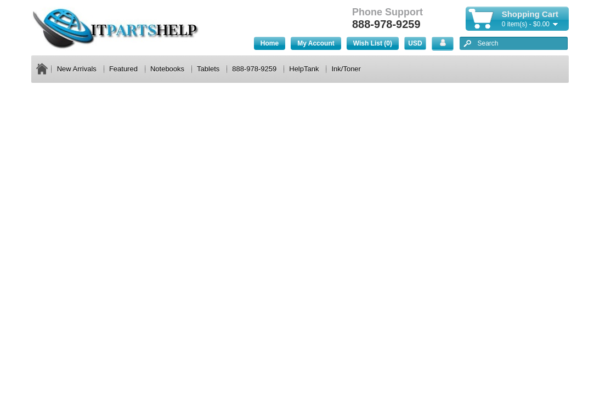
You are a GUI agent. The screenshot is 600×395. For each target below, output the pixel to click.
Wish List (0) (372, 43)
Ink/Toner (345, 69)
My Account (316, 43)
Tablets (208, 69)
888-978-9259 (254, 69)
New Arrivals (77, 69)
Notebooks (167, 69)
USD (415, 43)
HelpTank (304, 69)
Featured (123, 69)
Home (270, 43)
